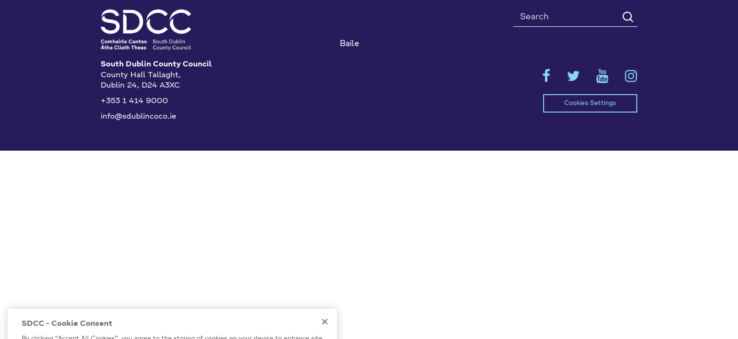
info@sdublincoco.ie (138, 117)
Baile (349, 44)
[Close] (325, 328)
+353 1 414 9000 (134, 101)
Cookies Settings (590, 103)
